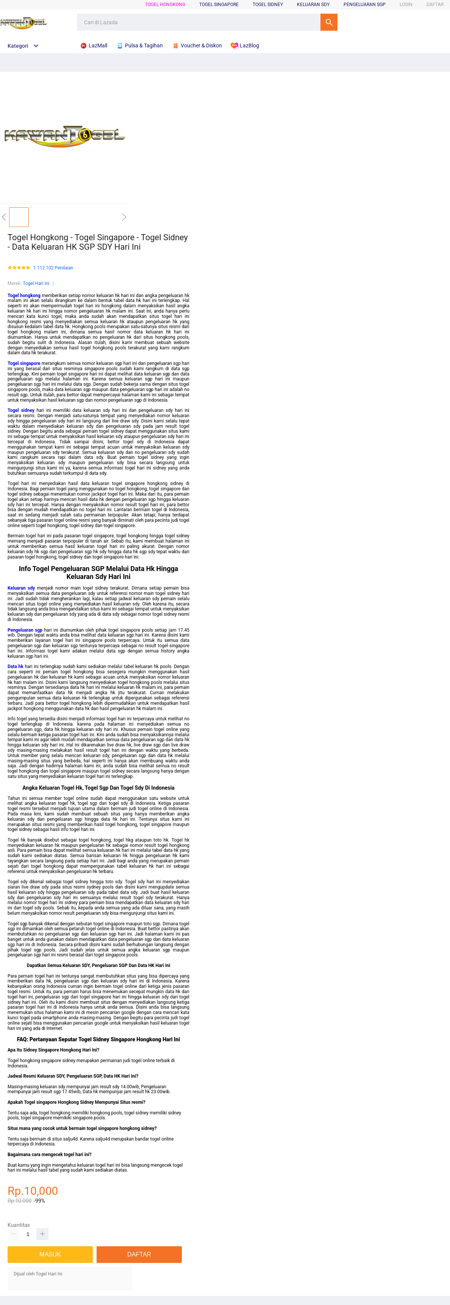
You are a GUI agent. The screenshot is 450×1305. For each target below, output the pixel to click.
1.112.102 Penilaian (53, 268)
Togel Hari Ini (36, 283)
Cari (329, 22)
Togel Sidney (268, 4)
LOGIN (406, 4)
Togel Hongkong (165, 4)
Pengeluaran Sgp (365, 4)
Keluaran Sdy (313, 4)
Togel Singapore (219, 4)
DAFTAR (435, 4)
